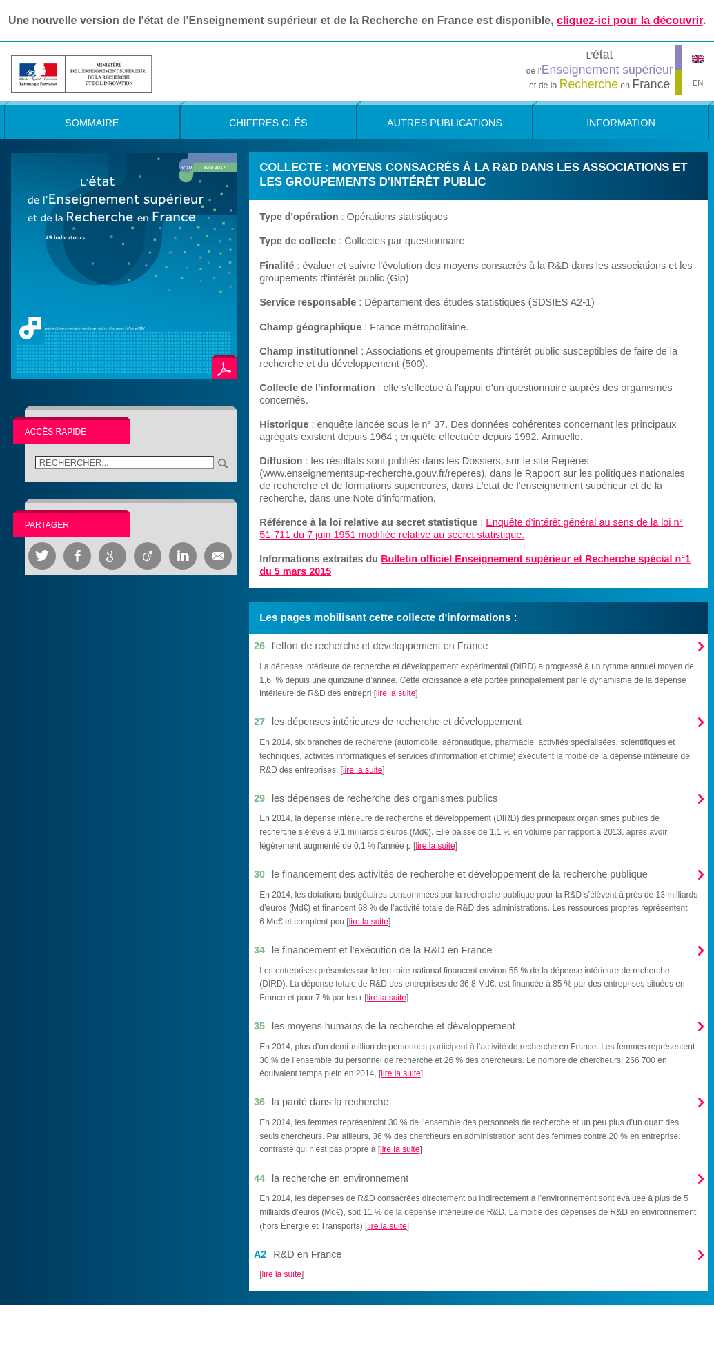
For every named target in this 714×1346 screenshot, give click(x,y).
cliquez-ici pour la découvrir (630, 20)
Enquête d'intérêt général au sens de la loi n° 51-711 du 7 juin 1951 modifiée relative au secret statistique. (471, 528)
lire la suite (395, 693)
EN (698, 83)
